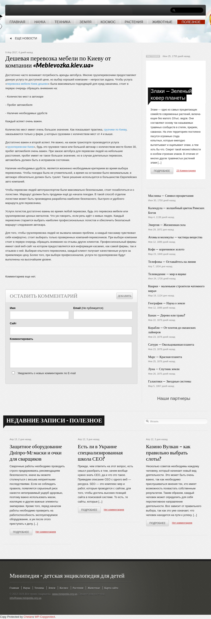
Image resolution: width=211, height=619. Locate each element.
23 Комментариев (186, 170)
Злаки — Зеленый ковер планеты (171, 94)
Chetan (28, 616)
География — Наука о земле (166, 303)
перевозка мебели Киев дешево (27, 83)
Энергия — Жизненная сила (167, 225)
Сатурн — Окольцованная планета (171, 344)
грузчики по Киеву (115, 129)
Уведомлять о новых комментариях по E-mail (47, 373)
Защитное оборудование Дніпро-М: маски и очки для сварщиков (36, 453)
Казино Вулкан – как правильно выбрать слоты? (168, 453)
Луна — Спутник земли (163, 369)
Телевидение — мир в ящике (167, 274)
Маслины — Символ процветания (171, 195)
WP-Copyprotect (45, 616)
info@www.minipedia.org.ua (25, 598)
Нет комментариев (46, 531)
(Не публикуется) (88, 308)
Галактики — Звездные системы (169, 381)
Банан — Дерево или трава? (166, 315)
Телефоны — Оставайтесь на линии (172, 261)
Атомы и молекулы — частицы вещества (175, 237)
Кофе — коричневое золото (166, 249)
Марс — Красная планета (165, 357)
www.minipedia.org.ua (64, 594)
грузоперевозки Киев (20, 146)
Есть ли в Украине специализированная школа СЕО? (100, 453)
